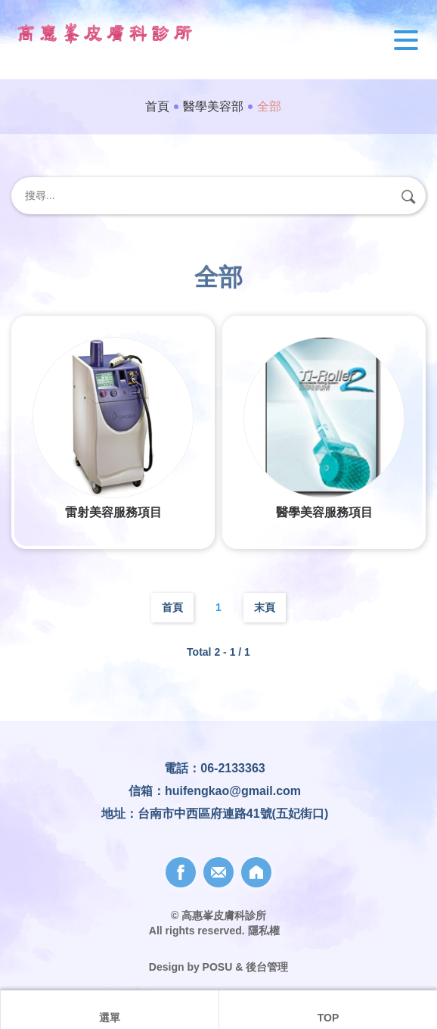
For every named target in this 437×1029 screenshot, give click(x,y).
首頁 (157, 106)
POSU (218, 967)
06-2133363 (232, 768)
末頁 (264, 607)
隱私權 (264, 931)
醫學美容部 (213, 106)
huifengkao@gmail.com (233, 790)
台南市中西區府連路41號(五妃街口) (233, 813)
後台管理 (267, 967)
